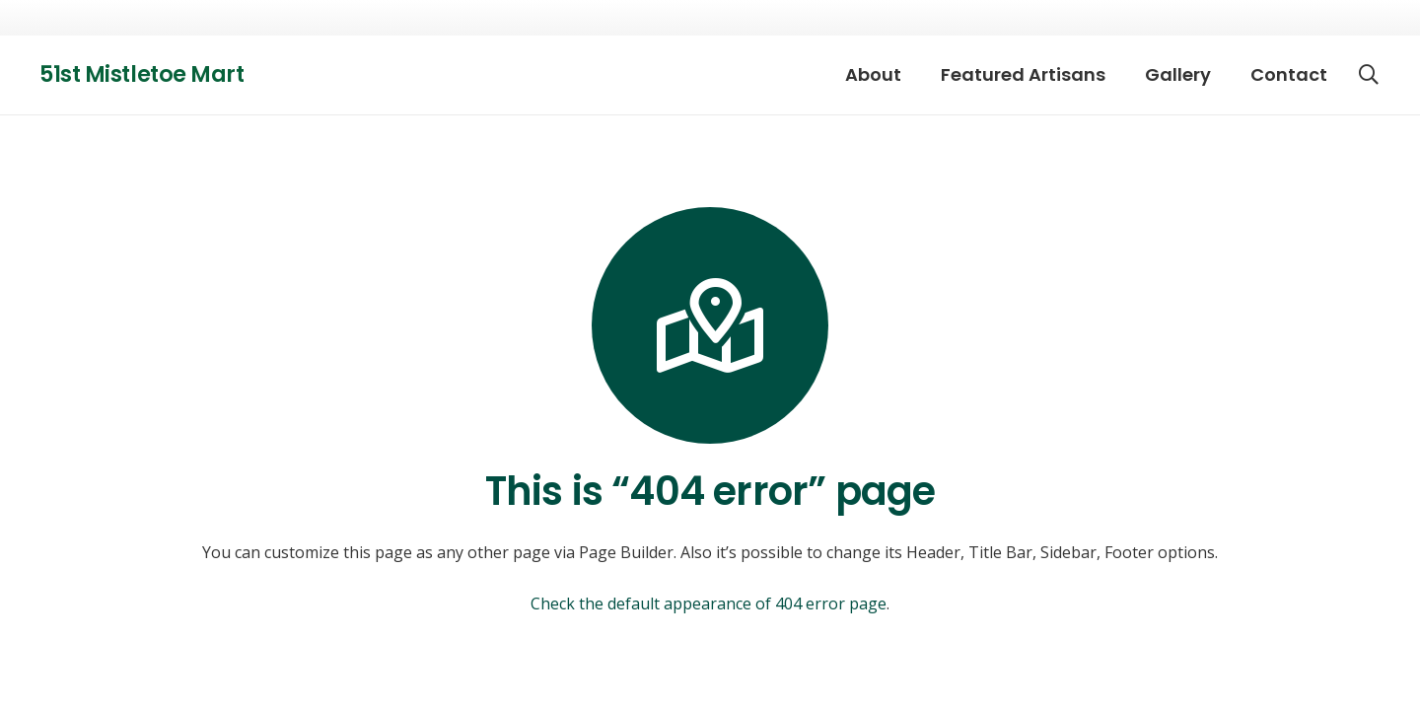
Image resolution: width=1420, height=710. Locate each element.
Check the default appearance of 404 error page (709, 603)
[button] (1368, 75)
